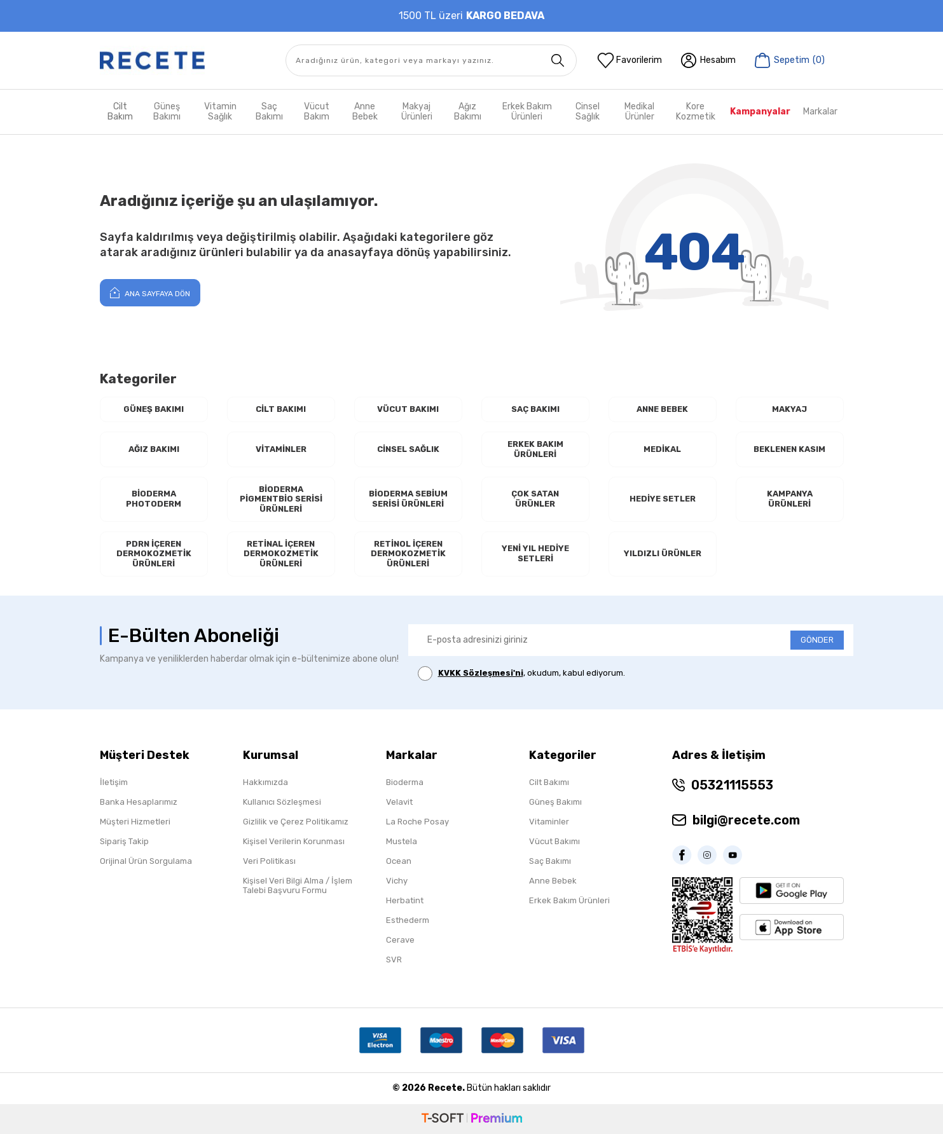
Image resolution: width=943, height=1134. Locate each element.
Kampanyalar (760, 111)
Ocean (398, 861)
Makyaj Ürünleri (416, 111)
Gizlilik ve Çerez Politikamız (295, 821)
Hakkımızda (265, 782)
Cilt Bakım (120, 111)
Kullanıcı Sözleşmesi (282, 802)
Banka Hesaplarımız (138, 802)
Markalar (820, 111)
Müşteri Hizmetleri (135, 821)
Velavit (399, 802)
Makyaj (789, 409)
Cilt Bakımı (281, 409)
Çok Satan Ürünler (535, 499)
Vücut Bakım (316, 111)
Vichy (397, 880)
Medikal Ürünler (639, 111)
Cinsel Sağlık (587, 111)
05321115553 (732, 785)
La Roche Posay (417, 821)
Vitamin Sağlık (220, 111)
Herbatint (404, 900)
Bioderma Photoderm (153, 499)
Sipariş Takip (124, 841)
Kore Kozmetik (695, 111)
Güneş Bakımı (167, 111)
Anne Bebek (365, 111)
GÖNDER (817, 640)
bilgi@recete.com (746, 820)
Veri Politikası (269, 861)
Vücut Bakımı (408, 409)
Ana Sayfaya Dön (150, 292)
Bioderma (404, 782)
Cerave (400, 940)
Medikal (662, 449)
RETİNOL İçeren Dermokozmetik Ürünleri (408, 553)
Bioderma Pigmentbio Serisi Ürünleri (281, 499)
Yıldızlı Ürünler (662, 553)
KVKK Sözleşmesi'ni (480, 673)
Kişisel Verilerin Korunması (294, 841)
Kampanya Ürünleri (790, 499)
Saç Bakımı (269, 111)
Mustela (401, 841)
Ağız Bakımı (467, 111)
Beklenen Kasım (789, 449)
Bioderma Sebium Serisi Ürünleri (408, 499)
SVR (394, 959)
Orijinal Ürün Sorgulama (146, 861)
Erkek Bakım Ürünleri (527, 111)
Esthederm (407, 920)
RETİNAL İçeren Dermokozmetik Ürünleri (281, 553)
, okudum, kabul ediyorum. (521, 673)
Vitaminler (281, 449)
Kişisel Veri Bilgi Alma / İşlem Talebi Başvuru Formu (297, 885)
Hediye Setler (663, 498)
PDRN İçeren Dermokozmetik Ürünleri (153, 553)
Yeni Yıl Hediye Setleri (535, 553)
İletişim (114, 782)
